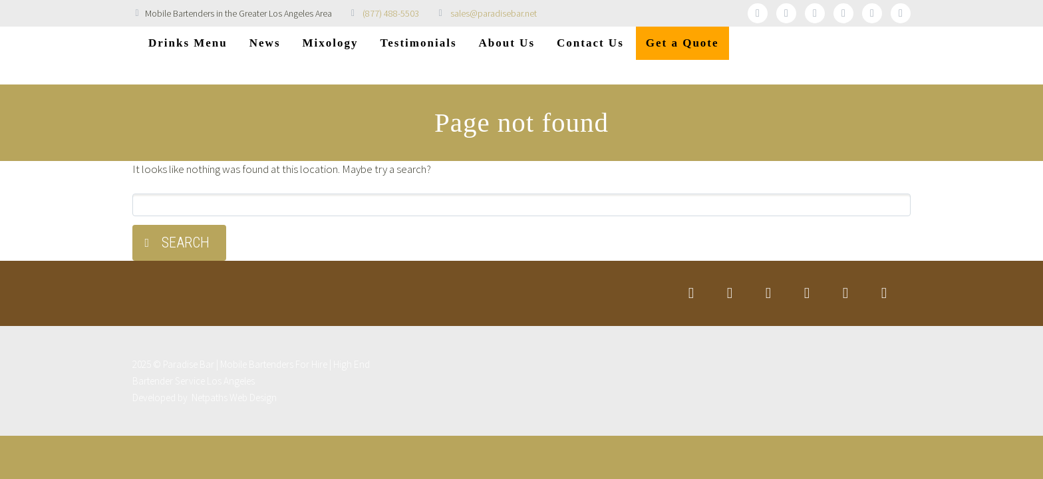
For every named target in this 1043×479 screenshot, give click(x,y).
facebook (786, 13)
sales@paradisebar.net (493, 13)
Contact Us (590, 43)
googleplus (843, 13)
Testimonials (418, 43)
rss (901, 13)
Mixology (331, 43)
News (265, 43)
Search (186, 242)
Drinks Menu (187, 43)
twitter (758, 13)
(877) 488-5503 (391, 13)
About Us (507, 43)
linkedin (815, 13)
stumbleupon (872, 13)
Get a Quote (682, 43)
